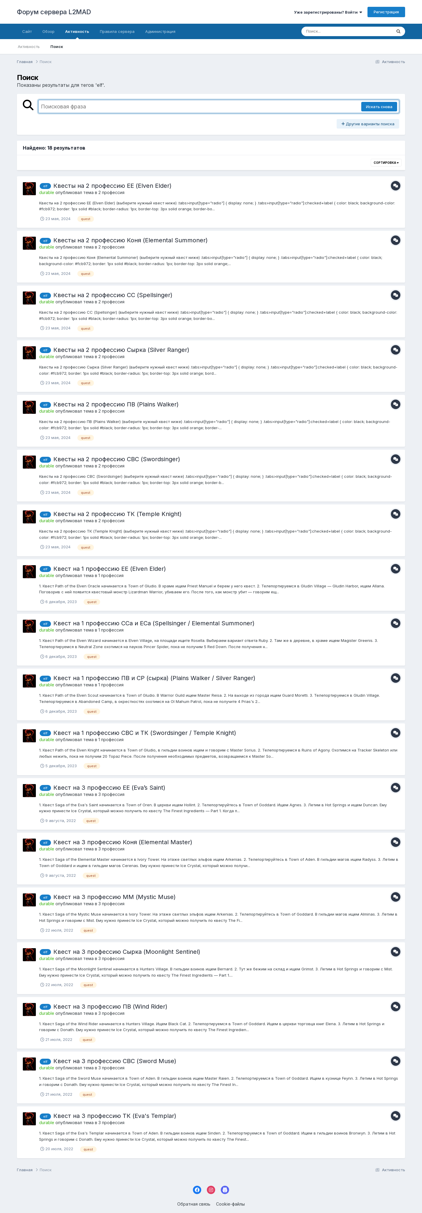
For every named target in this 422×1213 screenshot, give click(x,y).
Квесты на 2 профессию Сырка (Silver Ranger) (121, 349)
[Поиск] (335, 31)
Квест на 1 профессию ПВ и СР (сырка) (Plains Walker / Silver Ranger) (154, 678)
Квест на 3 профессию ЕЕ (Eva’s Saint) (109, 787)
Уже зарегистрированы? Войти (328, 12)
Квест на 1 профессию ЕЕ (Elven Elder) (109, 568)
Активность (77, 34)
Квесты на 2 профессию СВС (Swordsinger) (116, 459)
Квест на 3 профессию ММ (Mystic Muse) (114, 896)
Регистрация (386, 11)
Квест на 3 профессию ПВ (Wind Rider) (110, 1006)
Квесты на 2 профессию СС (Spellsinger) (112, 295)
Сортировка (386, 162)
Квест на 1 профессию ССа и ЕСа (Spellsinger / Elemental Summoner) (154, 623)
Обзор (48, 31)
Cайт (27, 31)
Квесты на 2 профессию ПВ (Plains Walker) (116, 404)
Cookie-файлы (230, 1203)
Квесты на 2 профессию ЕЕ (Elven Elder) (112, 185)
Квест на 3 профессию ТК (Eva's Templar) (114, 1115)
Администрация (160, 31)
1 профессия (111, 575)
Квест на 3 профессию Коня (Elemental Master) (122, 842)
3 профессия (111, 794)
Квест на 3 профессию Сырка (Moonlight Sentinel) (126, 951)
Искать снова (379, 106)
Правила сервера (117, 31)
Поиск (56, 46)
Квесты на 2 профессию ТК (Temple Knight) (117, 513)
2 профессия (111, 192)
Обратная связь (193, 1203)
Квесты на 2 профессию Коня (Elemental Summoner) (130, 240)
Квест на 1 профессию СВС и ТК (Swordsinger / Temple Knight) (144, 732)
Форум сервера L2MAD (54, 12)
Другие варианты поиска (367, 123)
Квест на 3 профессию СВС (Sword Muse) (114, 1061)
